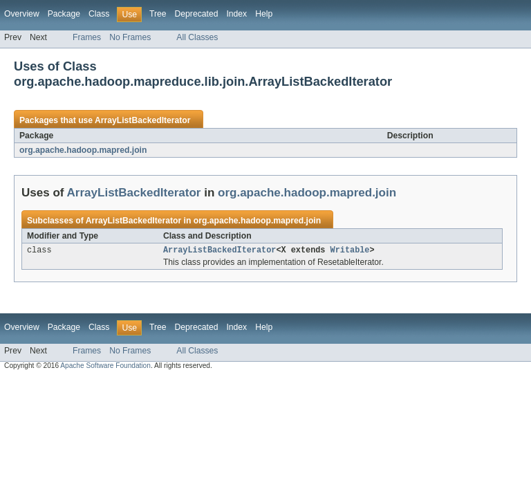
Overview (21, 14)
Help (263, 14)
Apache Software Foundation (105, 367)
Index (236, 14)
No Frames (130, 37)
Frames (87, 37)
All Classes (197, 37)
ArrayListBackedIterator (143, 120)
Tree (158, 14)
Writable (350, 251)
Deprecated (196, 14)
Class (98, 14)
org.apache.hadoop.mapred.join (83, 150)
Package (64, 14)
